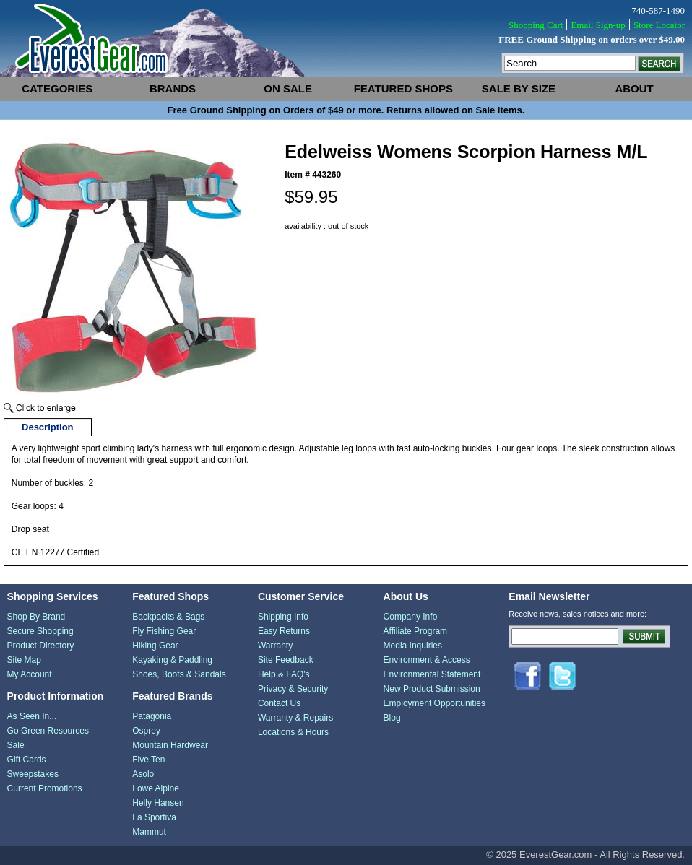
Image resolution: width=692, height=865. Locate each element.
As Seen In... (32, 716)
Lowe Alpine (155, 788)
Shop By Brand (36, 617)
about (634, 88)
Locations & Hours (293, 732)
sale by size (518, 88)
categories (57, 88)
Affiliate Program (415, 631)
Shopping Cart (536, 24)
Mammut (149, 832)
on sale (288, 88)
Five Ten (148, 760)
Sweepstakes (33, 774)
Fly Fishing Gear (164, 631)
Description (48, 427)
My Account (29, 674)
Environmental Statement (432, 674)
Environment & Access (427, 660)
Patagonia (151, 716)
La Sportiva (154, 817)
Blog (392, 718)
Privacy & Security (293, 689)
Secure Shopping (40, 631)
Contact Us (279, 703)
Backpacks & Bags (168, 617)
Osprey (146, 731)
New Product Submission (432, 689)
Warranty (275, 645)
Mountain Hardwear (170, 745)
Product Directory (40, 645)
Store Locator (659, 24)
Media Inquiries (413, 645)
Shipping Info (283, 617)
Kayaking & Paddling (172, 660)
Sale (16, 745)
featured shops (403, 88)
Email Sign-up (598, 24)
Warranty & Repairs (295, 718)
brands (173, 88)
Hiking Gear (155, 645)
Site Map (24, 660)
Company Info (411, 617)
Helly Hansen (157, 803)
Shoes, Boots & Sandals (178, 674)
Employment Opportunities (434, 703)
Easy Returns (284, 631)
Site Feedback (285, 660)
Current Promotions (44, 788)
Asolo (143, 774)
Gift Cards (26, 760)
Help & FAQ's (284, 674)
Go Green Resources (48, 731)
